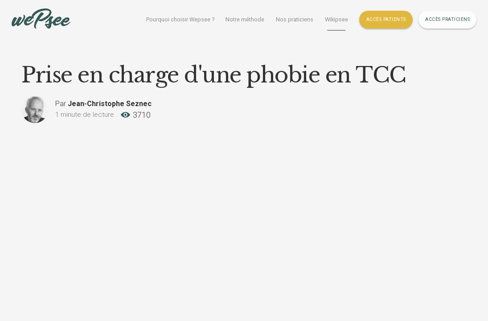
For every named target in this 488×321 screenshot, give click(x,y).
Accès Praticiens (447, 19)
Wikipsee (336, 19)
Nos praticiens (294, 19)
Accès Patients (386, 19)
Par (103, 103)
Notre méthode (245, 19)
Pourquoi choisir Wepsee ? (180, 19)
